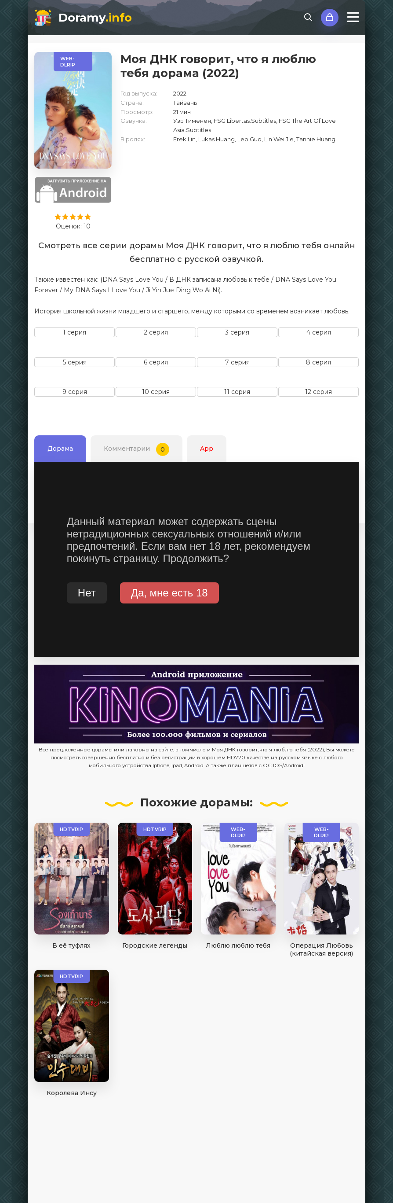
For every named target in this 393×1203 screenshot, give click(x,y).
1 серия (74, 332)
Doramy (95, 18)
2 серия (156, 332)
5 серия (75, 362)
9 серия (74, 392)
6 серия (156, 362)
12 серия (318, 392)
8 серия (318, 362)
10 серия (156, 392)
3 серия (237, 332)
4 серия (318, 332)
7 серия (237, 362)
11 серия (237, 392)
